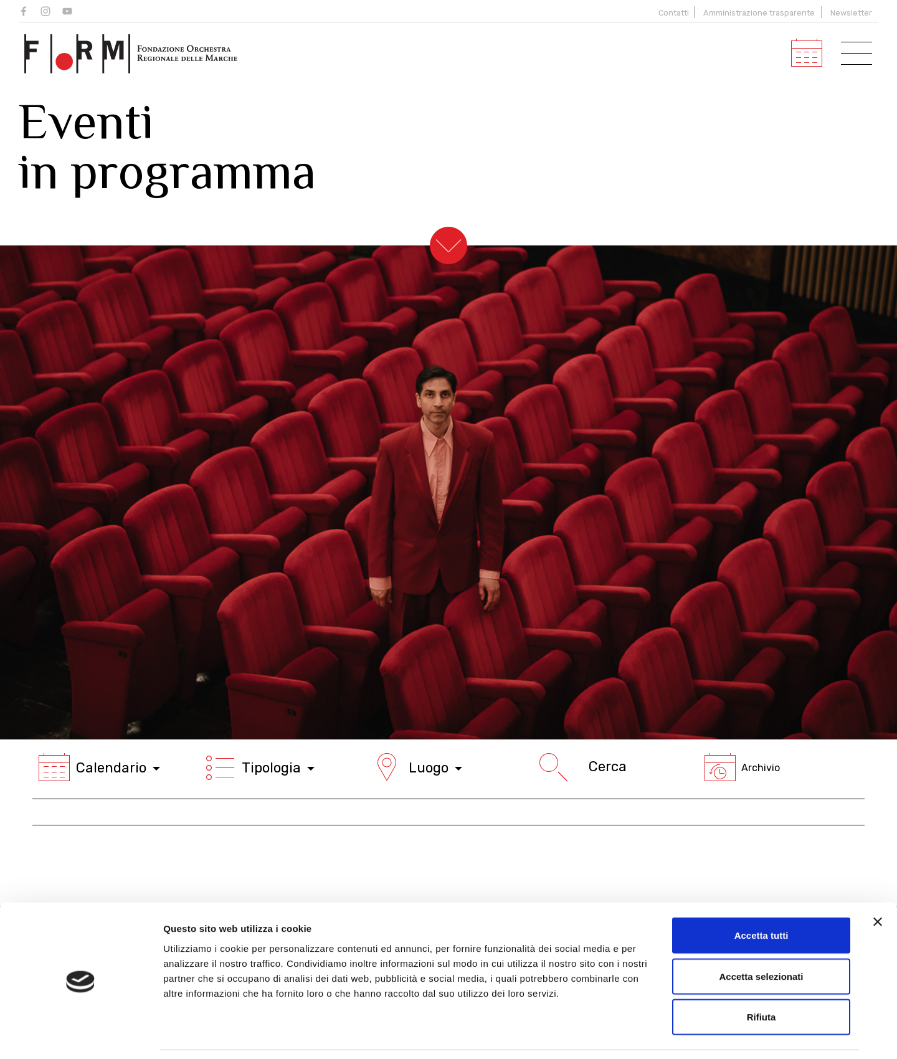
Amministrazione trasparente (759, 12)
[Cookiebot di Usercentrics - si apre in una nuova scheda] (80, 1034)
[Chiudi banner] (877, 882)
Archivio (742, 768)
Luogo (416, 767)
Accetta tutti (761, 895)
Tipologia (260, 767)
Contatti (672, 12)
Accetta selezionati (761, 936)
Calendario (99, 767)
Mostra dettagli (655, 1034)
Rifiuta (761, 977)
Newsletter (851, 12)
